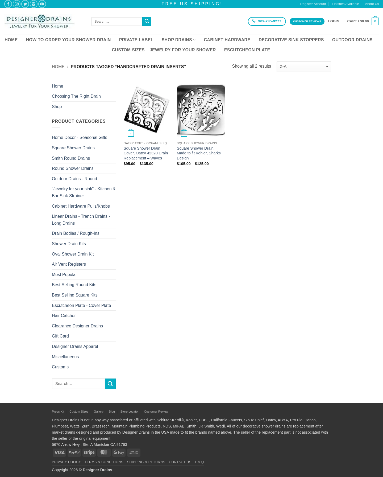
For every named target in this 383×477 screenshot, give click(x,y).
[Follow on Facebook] (8, 4)
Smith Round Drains (71, 158)
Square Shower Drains (73, 148)
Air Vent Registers (69, 264)
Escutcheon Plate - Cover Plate (81, 305)
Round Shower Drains (73, 168)
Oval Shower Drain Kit (73, 254)
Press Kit (58, 411)
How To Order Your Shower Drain (68, 40)
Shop (57, 106)
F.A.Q (199, 462)
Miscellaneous (65, 357)
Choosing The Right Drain (76, 96)
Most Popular (64, 274)
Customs (60, 367)
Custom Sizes (78, 411)
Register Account (313, 4)
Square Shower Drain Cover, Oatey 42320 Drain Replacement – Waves (146, 153)
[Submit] (146, 21)
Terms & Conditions (104, 462)
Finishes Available (345, 4)
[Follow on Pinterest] (34, 4)
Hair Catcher (64, 315)
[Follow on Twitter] (25, 4)
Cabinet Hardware (227, 40)
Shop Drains (179, 39)
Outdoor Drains (352, 40)
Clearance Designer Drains (77, 326)
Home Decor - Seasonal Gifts (79, 137)
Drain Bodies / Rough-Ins (75, 233)
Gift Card (60, 336)
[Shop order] (304, 66)
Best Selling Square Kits (75, 295)
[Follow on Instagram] (16, 4)
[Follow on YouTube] (42, 4)
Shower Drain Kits (69, 243)
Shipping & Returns (146, 462)
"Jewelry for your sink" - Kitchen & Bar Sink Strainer (84, 192)
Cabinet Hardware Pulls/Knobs (81, 206)
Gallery (98, 411)
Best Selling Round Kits (74, 284)
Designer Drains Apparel (75, 346)
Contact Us (180, 462)
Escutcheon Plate (247, 50)
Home (11, 40)
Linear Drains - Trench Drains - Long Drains (81, 219)
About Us (372, 4)
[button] (333, 21)
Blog (112, 411)
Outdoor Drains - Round (74, 178)
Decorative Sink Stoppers (291, 40)
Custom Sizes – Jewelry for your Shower (164, 50)
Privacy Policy (66, 462)
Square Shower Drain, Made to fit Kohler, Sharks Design (199, 153)
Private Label (136, 40)
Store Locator (129, 411)
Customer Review (156, 411)
